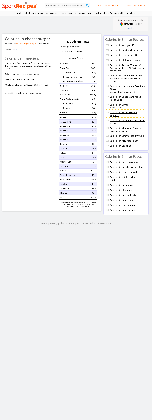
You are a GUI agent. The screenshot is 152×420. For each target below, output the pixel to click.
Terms (44, 223)
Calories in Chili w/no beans (125, 60)
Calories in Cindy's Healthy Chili (127, 135)
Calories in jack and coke (123, 194)
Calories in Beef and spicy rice (126, 50)
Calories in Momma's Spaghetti (127, 128)
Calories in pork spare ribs (124, 162)
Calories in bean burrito (122, 209)
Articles (130, 28)
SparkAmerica (104, 223)
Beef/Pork (16, 49)
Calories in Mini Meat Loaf (124, 140)
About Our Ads (67, 223)
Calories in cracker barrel (123, 172)
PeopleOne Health (86, 223)
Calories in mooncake (121, 185)
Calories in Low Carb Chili (123, 55)
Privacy (53, 223)
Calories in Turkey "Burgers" (125, 65)
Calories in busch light (122, 199)
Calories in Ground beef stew (126, 75)
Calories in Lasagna (120, 145)
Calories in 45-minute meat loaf (127, 120)
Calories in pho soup (121, 189)
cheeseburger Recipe (26, 43)
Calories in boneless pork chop (126, 167)
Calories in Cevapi (119, 104)
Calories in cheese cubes (123, 204)
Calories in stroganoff (122, 45)
